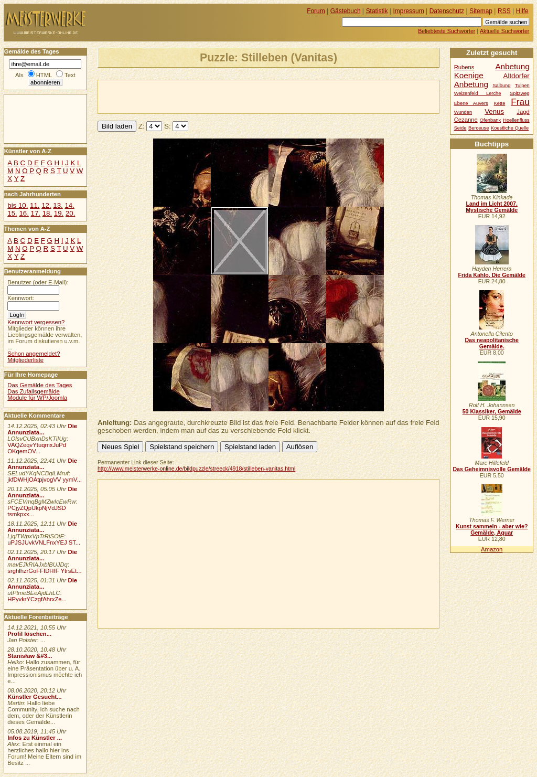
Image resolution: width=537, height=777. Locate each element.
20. (70, 213)
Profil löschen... (29, 634)
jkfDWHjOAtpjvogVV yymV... (44, 479)
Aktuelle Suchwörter (504, 31)
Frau (520, 102)
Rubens (464, 67)
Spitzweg (520, 93)
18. (47, 213)
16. (23, 213)
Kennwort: (20, 298)
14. (69, 205)
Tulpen (522, 85)
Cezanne (466, 119)
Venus (494, 111)
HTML (44, 75)
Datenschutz (446, 11)
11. (34, 205)
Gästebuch (345, 11)
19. (58, 213)
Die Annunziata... (42, 429)
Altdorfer (516, 76)
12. (46, 205)
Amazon (491, 549)
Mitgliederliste (25, 360)
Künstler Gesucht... (34, 697)
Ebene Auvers (471, 103)
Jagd (523, 112)
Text (70, 75)
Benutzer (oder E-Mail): (37, 282)
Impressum (408, 11)
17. (35, 213)
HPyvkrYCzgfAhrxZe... (37, 599)
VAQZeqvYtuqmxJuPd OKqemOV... (36, 448)
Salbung (501, 85)
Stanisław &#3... (29, 656)
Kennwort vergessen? (36, 322)
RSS (504, 11)
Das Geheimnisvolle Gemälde (492, 469)
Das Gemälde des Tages (39, 385)
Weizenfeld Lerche (477, 93)
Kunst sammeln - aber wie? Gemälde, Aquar (492, 529)
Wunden (463, 112)
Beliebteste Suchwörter (446, 31)
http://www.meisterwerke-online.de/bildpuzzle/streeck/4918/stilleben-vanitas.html (196, 468)
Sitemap (480, 11)
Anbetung (471, 84)
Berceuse (478, 128)
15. (12, 213)
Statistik (377, 11)
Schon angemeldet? (33, 353)
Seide (460, 128)
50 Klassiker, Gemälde (492, 411)
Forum (316, 11)
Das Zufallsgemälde (33, 391)
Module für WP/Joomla (37, 398)
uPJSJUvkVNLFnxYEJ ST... (43, 542)
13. (57, 205)
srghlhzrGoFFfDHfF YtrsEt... (44, 571)
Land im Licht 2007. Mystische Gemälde (492, 206)
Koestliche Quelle (510, 128)
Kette (500, 103)
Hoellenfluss (516, 120)
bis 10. (17, 205)
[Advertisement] (220, 96)
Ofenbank (490, 120)
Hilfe (522, 11)
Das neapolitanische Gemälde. (492, 343)
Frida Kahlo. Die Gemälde (491, 275)
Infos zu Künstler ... (34, 738)
